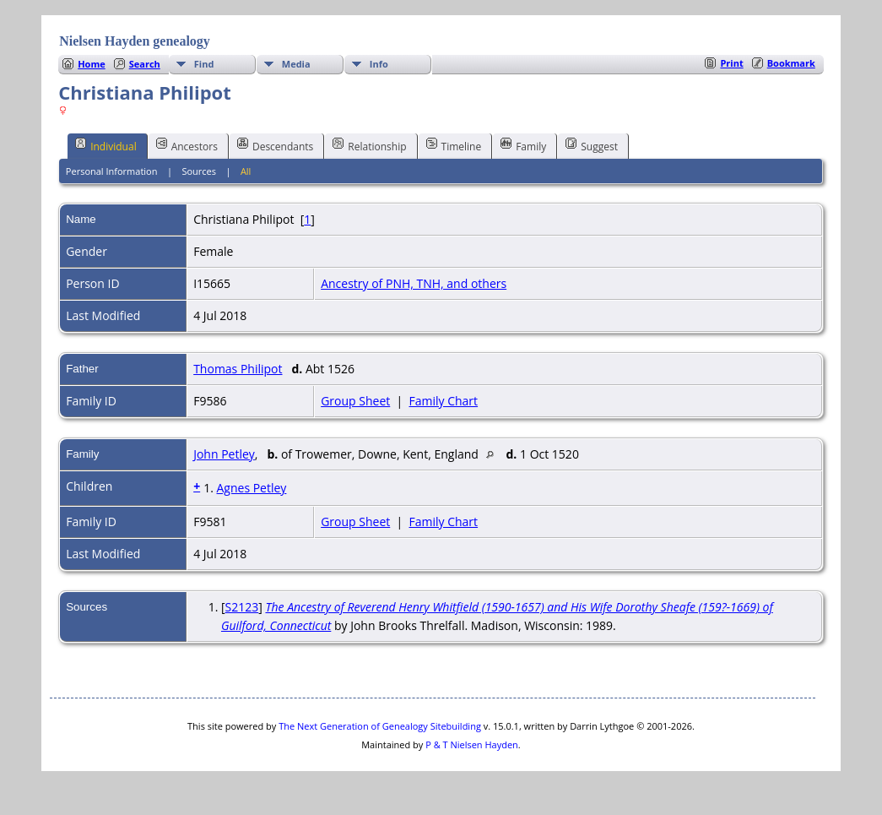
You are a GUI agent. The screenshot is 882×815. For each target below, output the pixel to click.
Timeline (454, 145)
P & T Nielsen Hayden (471, 744)
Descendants (275, 145)
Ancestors (187, 145)
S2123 (242, 607)
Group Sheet (355, 401)
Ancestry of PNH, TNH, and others (413, 283)
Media (296, 63)
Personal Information (112, 171)
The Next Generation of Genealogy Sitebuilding (380, 726)
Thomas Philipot (237, 369)
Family (523, 145)
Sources (198, 171)
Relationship (369, 145)
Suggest (591, 145)
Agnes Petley (251, 488)
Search (144, 63)
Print (731, 63)
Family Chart (444, 401)
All (246, 171)
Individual (106, 145)
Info (379, 63)
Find (204, 63)
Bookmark (791, 63)
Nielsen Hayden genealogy (134, 41)
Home (92, 63)
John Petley (224, 454)
